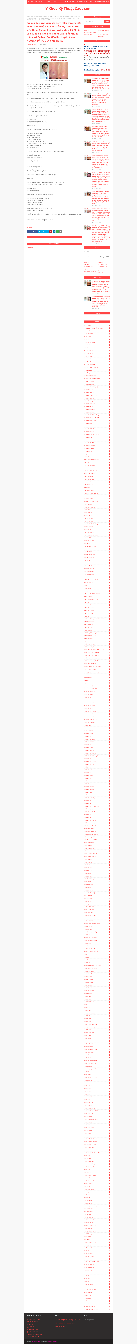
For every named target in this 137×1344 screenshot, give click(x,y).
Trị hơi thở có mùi (97, 971)
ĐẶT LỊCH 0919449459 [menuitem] (36, 2)
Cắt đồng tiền (97, 359)
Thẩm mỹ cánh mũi (97, 742)
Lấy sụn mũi (97, 560)
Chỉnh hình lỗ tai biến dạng (97, 417)
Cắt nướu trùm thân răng (97, 367)
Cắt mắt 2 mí (97, 362)
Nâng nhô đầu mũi (97, 613)
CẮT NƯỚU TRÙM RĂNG (90, 271)
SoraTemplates (36, 1341)
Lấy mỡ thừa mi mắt (97, 554)
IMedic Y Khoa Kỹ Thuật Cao (97, 493)
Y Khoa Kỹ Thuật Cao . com (69, 8)
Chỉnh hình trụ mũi (97, 443)
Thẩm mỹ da (97, 744)
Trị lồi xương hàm (97, 990)
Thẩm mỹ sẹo (97, 800)
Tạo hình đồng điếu (97, 691)
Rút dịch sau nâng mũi (97, 669)
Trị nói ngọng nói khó (97, 1069)
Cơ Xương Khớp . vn (89, 34)
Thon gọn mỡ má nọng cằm (97, 853)
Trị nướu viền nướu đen (97, 1077)
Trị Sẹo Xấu (97, 1186)
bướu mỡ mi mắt (97, 334)
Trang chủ (86, 30)
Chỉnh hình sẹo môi (97, 431)
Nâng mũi (97, 602)
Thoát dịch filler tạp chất (97, 834)
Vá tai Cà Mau (97, 1270)
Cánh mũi (97, 339)
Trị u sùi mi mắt (97, 1228)
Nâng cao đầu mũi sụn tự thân (97, 594)
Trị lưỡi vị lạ (97, 996)
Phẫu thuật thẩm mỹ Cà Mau (97, 652)
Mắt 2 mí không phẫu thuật (97, 580)
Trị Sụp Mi (97, 1195)
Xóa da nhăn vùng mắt (97, 1290)
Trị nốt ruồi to (97, 1072)
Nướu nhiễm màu (97, 638)
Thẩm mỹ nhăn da (97, 789)
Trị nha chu (97, 1035)
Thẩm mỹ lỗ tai (97, 758)
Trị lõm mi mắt (97, 993)
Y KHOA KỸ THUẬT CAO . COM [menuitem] (69, 5)
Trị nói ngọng (97, 1066)
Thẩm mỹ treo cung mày (97, 823)
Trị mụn (97, 1004)
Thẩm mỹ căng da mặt (97, 739)
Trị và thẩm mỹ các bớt (97, 1231)
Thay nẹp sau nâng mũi (97, 826)
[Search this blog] (94, 21)
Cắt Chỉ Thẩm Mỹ (97, 350)
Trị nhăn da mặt (97, 1046)
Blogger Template (52, 1341)
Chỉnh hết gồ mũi (97, 406)
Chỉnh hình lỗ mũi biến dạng (97, 415)
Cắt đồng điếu (97, 356)
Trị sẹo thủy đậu (97, 1183)
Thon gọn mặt (97, 851)
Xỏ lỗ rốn (97, 1278)
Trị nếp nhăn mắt (97, 1030)
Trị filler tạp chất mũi (97, 949)
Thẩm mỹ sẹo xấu (97, 809)
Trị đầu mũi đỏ (97, 926)
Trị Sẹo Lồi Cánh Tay (97, 1108)
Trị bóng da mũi (97, 904)
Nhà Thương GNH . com (33, 1336)
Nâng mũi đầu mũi (97, 607)
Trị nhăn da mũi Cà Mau (97, 1049)
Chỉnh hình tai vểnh (97, 440)
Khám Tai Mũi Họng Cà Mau (97, 501)
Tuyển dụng (101, 36)
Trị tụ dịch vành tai (97, 1211)
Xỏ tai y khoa (97, 1287)
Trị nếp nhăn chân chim (97, 1024)
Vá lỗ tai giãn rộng (97, 1259)
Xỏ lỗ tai (97, 1281)
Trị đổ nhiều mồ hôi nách (97, 940)
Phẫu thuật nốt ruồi (97, 644)
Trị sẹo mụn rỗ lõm (97, 1161)
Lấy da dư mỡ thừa (97, 532)
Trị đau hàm (97, 918)
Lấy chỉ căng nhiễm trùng (97, 524)
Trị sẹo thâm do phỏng (97, 1181)
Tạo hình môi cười (97, 703)
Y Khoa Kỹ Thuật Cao (97, 1306)
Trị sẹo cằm (97, 1088)
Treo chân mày (97, 895)
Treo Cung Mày (97, 898)
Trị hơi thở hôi (97, 976)
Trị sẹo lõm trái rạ (97, 1147)
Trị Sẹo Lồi (97, 1099)
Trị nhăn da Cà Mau (97, 1041)
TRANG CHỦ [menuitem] (48, 2)
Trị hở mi (97, 957)
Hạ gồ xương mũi (97, 485)
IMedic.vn (100, 262)
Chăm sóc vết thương (97, 375)
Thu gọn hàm (97, 867)
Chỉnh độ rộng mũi (97, 398)
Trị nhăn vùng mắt (97, 1052)
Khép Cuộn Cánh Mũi (97, 507)
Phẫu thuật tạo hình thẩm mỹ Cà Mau (97, 649)
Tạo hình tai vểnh (97, 714)
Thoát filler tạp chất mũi (97, 840)
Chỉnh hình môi (97, 423)
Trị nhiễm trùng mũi (97, 1058)
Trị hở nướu (97, 962)
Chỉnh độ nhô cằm (97, 392)
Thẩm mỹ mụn (97, 784)
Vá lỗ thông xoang (97, 1267)
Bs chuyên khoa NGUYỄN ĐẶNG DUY (97, 328)
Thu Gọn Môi (97, 881)
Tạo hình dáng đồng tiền (97, 689)
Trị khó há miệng (97, 979)
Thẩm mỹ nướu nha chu (97, 795)
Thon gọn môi (97, 859)
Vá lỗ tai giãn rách (97, 1256)
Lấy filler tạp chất (97, 540)
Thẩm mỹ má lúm (97, 770)
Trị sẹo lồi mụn (97, 1125)
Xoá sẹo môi (97, 1298)
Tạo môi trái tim (97, 730)
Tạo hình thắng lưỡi (97, 722)
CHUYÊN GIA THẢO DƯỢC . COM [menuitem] (48, 5)
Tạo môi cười (97, 728)
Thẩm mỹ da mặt (97, 747)
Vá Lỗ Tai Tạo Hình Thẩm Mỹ (97, 1262)
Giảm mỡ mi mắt (97, 476)
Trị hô (97, 954)
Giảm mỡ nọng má (97, 479)
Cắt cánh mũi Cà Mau (97, 342)
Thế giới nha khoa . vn (90, 32)
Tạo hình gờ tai (97, 694)
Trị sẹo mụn (97, 1158)
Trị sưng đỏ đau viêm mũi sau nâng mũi (97, 1192)
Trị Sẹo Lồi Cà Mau (97, 1102)
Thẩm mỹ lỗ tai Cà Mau (97, 761)
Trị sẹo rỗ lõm (97, 1172)
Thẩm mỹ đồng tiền (97, 750)
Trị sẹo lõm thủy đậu (97, 1144)
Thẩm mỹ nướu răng (97, 798)
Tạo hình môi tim (97, 708)
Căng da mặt (97, 336)
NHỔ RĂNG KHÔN (88, 267)
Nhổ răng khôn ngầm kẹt (97, 635)
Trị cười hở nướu (97, 912)
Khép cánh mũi (97, 504)
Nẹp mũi (97, 616)
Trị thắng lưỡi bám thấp (97, 1206)
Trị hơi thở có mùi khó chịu (97, 974)
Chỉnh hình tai (97, 437)
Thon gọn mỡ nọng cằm (97, 856)
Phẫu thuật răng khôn (97, 647)
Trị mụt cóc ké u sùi (97, 1013)
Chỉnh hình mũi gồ (97, 429)
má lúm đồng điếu (97, 571)
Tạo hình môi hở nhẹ (97, 705)
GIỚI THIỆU (87, 264)
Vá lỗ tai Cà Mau (97, 1253)
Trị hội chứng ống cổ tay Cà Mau (97, 965)
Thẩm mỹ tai (97, 817)
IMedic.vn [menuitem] (57, 2)
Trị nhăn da (97, 1038)
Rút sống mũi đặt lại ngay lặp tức (97, 672)
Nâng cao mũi (97, 596)
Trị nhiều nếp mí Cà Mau (97, 1060)
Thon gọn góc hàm (97, 842)
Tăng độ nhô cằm (97, 686)
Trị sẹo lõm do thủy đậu (97, 1141)
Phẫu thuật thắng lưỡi (97, 663)
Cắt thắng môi (97, 373)
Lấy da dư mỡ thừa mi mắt (97, 535)
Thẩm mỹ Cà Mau (97, 733)
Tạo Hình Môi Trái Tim (97, 711)
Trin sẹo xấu (97, 1245)
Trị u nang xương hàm (97, 1225)
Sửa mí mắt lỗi (97, 677)
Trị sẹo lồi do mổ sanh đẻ (97, 1111)
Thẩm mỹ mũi (97, 781)
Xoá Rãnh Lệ (97, 1295)
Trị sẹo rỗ (97, 1169)
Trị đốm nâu (97, 943)
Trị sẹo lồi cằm (97, 1105)
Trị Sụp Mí (97, 1197)
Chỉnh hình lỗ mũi (97, 412)
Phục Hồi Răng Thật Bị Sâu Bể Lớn (97, 666)
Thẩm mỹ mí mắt (97, 775)
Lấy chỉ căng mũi (97, 521)
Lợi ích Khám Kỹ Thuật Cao (103, 31)
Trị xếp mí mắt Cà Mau (97, 1242)
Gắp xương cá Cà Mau (97, 468)
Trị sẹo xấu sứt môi (97, 1189)
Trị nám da (97, 1016)
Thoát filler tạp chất (97, 837)
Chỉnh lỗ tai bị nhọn (97, 445)
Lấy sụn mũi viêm (97, 566)
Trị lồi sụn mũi (97, 988)
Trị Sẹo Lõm (97, 1133)
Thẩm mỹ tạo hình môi (97, 820)
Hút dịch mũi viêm (97, 490)
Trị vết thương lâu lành (97, 1234)
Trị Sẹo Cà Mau (97, 1085)
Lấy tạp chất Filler (97, 568)
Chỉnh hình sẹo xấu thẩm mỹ (97, 434)
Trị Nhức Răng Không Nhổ (97, 1063)
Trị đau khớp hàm (97, 921)
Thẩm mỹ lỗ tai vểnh (97, 764)
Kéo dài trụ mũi (97, 498)
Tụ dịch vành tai (97, 1248)
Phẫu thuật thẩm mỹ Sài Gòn (97, 661)
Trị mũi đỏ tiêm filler (97, 1002)
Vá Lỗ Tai (97, 1250)
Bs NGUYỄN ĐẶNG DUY (97, 331)
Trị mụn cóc (97, 1007)
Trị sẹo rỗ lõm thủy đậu (97, 1175)
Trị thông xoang (97, 1208)
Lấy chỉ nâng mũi (97, 526)
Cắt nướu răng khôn (97, 364)
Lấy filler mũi (97, 538)
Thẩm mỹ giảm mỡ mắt (97, 753)
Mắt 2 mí (97, 577)
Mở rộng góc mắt (97, 582)
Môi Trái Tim (97, 588)
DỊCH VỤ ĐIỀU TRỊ (102, 264)
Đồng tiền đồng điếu (97, 465)
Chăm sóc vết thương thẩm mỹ (97, 378)
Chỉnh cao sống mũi (97, 384)
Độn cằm (97, 462)
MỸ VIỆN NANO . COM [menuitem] (68, 2)
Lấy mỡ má (97, 543)
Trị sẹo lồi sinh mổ (97, 1127)
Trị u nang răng (97, 1222)
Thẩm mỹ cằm (97, 736)
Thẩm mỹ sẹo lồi (97, 803)
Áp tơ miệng (97, 325)
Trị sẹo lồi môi (97, 1122)
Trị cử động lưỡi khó (97, 909)
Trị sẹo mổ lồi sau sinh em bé (97, 1150)
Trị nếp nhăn (97, 1021)
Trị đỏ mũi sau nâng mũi (97, 937)
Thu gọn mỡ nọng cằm (97, 879)
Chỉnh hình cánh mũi (97, 409)
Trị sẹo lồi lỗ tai (97, 1113)
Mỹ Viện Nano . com (103, 34)
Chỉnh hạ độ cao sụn (97, 403)
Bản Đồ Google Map (61, 1326)
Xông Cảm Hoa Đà (97, 1304)
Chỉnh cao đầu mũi (97, 381)
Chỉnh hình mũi (97, 426)
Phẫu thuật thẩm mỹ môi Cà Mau (97, 658)
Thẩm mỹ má (97, 767)
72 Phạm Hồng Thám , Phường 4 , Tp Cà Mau (68, 1320)
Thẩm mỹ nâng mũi (97, 786)
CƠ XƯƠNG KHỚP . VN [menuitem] (101, 2)
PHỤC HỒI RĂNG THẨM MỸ (104, 269)
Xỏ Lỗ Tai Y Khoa (97, 1284)
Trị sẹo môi (97, 1155)
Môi (97, 585)
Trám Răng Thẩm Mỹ (97, 893)
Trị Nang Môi (97, 1018)
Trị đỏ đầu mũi (97, 929)
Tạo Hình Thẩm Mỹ (97, 717)
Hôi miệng (97, 487)
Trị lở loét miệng (97, 982)
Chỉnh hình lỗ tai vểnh (97, 420)
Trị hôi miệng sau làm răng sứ (97, 968)
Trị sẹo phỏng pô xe (97, 1167)
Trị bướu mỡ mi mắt (97, 907)
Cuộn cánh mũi (97, 454)
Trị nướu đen (97, 1074)
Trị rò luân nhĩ (97, 1080)
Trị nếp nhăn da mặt (97, 1027)
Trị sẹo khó (97, 1094)
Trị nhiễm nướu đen (97, 1055)
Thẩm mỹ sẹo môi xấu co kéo (97, 806)
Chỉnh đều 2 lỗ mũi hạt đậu (97, 387)
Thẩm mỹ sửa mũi (97, 814)
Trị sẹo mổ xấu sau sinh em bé (97, 1153)
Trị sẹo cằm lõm (97, 1091)
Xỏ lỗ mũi (97, 1276)
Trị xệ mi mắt (97, 1236)
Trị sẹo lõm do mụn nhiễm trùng (97, 1139)
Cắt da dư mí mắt (97, 353)
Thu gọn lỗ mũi (97, 870)
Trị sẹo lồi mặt (97, 1116)
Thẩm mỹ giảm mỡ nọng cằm (97, 756)
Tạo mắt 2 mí (97, 725)
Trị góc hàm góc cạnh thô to (97, 951)
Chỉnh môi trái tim (97, 448)
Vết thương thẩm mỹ (97, 1273)
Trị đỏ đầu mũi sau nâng (97, 932)
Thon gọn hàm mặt (97, 848)
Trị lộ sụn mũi (97, 985)
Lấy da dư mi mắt (97, 529)
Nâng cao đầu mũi (97, 591)
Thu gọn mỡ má (97, 876)
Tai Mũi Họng (30, 1324)
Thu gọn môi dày (97, 884)
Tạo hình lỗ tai (97, 697)
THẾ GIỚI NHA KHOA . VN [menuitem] (84, 2)
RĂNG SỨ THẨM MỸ (103, 267)
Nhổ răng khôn (97, 630)
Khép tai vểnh (97, 512)
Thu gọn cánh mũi (97, 865)
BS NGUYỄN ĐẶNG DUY (33, 1320)
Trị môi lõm (97, 999)
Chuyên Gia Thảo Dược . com (35, 1333)
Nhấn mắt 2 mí (97, 627)
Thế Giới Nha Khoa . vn (33, 1328)
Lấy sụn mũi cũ (97, 515)
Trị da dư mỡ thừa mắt (97, 915)
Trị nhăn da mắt (97, 1044)
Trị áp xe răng (97, 901)
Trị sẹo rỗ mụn (97, 1178)
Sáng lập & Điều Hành (33, 1321)
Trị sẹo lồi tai (97, 1130)
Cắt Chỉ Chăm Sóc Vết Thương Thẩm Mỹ (97, 345)
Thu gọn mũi (97, 887)
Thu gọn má (97, 873)
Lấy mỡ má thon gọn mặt (97, 546)
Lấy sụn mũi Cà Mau (97, 563)
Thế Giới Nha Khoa (97, 828)
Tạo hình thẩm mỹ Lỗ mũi (97, 719)
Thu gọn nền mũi (97, 890)
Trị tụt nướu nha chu (97, 1217)
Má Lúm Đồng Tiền (97, 574)
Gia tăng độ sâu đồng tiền (97, 471)
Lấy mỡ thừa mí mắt (97, 557)
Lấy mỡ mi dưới (97, 549)
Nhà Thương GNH (97, 624)
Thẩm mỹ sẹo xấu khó (97, 812)
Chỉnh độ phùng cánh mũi (97, 395)
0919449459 (73, 1323)
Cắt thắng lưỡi (97, 370)
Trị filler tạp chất (97, 946)
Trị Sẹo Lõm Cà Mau (97, 1136)
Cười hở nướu (97, 451)
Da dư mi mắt (97, 457)
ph (97, 641)
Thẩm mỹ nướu (97, 792)
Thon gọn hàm (97, 845)
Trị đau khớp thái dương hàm (97, 923)
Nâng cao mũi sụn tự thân (97, 599)
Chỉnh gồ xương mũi (97, 401)
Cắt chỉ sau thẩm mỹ (97, 348)
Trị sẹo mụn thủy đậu (97, 1164)
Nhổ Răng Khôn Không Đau (97, 633)
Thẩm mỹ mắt (97, 772)
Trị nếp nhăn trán (97, 1032)
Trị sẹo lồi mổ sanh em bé (97, 1119)
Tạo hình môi (97, 700)
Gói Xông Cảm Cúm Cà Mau (97, 482)
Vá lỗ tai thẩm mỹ (97, 1264)
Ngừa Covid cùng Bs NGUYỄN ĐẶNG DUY (97, 619)
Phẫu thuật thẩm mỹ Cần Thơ (97, 655)
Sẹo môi (97, 675)
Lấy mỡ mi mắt (97, 552)
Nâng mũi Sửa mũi (97, 610)
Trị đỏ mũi (97, 935)
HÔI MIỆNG (100, 272)
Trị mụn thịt (97, 1010)
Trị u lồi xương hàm (97, 1220)
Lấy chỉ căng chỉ (97, 518)
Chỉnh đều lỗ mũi (97, 389)
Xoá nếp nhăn (97, 1292)
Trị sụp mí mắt (97, 1203)
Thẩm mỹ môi (97, 778)
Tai (97, 683)
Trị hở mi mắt (97, 960)
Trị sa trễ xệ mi (97, 1083)
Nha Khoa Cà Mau (97, 621)
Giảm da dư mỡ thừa (97, 473)
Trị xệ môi (97, 1239)
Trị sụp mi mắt (97, 1200)
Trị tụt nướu (97, 1214)
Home (28, 16)
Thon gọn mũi (97, 862)
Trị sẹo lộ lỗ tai (97, 1097)
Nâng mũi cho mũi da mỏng (97, 605)
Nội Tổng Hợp (30, 1326)
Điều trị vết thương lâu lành (97, 459)
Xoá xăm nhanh (97, 1301)
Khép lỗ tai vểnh (97, 510)
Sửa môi (97, 680)
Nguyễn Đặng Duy (32, 44)
